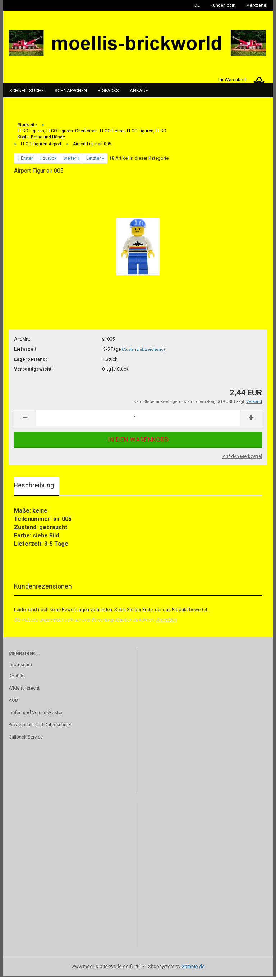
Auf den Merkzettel (242, 457)
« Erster (25, 159)
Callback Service (26, 737)
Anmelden (166, 620)
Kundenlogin (223, 5)
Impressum (20, 665)
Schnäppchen (71, 90)
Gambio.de (192, 967)
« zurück (48, 159)
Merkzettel (256, 5)
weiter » (71, 159)
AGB (13, 701)
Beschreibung (34, 486)
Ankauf (139, 90)
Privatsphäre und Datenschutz (39, 725)
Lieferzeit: (26, 350)
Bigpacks (108, 90)
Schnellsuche (26, 90)
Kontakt (17, 677)
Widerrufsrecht (24, 689)
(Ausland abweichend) (143, 350)
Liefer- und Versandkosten (36, 713)
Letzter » (95, 159)
